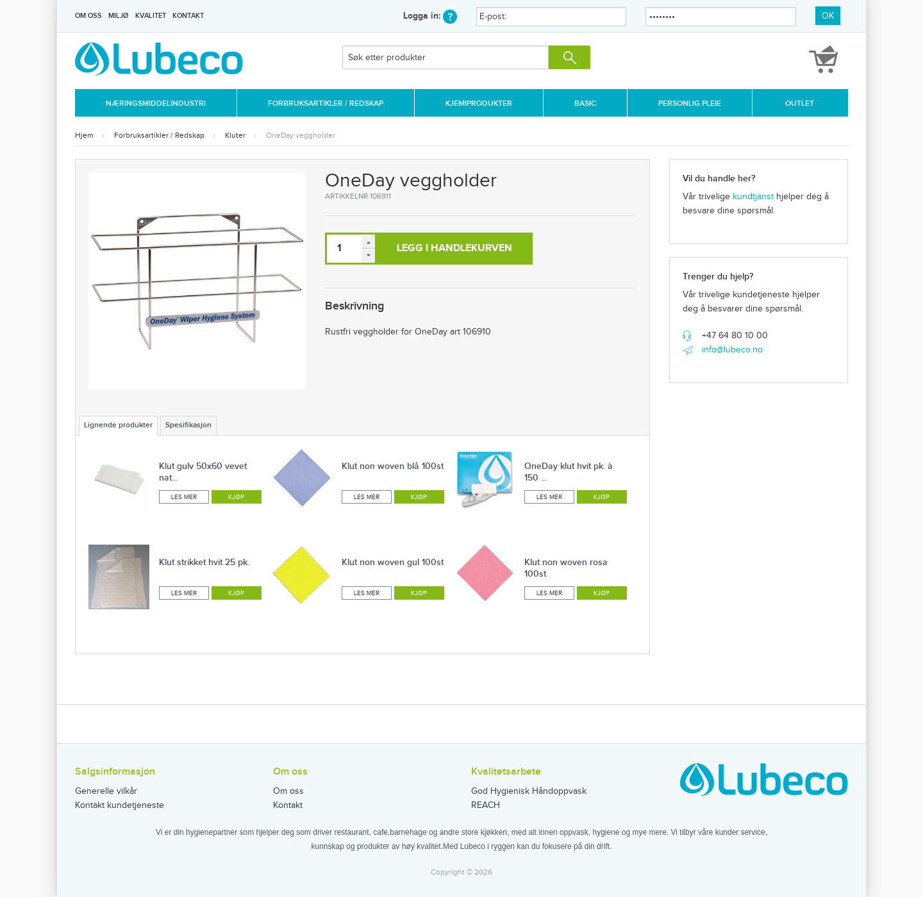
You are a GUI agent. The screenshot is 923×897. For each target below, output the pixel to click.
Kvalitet (150, 16)
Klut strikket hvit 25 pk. (204, 562)
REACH (485, 805)
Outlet (799, 103)
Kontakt (188, 16)
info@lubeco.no (732, 350)
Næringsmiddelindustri (156, 103)
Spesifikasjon (188, 425)
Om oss (88, 16)
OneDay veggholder (300, 135)
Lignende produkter (118, 425)
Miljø (118, 16)
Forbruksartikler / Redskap (325, 103)
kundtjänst (753, 197)
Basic (585, 103)
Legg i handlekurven (454, 248)
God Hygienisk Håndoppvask (528, 791)
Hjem (84, 135)
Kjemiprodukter (478, 103)
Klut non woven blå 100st (393, 466)
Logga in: (430, 15)
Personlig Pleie (689, 103)
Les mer (184, 497)
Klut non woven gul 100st (393, 562)
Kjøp (236, 497)
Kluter (235, 135)
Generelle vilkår (106, 791)
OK (828, 16)
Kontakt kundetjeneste (119, 805)
